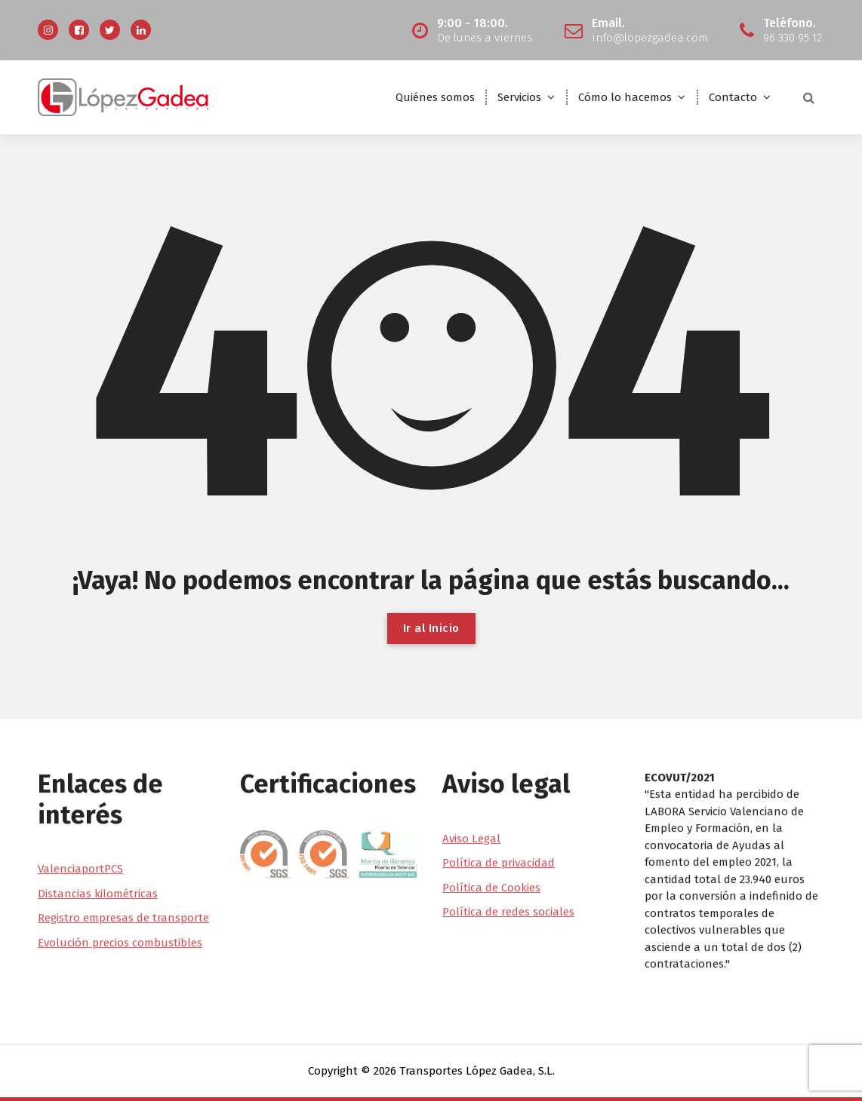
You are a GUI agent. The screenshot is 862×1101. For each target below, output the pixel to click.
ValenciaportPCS (80, 802)
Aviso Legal (471, 771)
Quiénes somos (435, 97)
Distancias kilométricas (98, 827)
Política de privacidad (498, 796)
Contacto (733, 97)
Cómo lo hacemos (625, 97)
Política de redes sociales (508, 845)
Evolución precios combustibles (120, 876)
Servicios (519, 97)
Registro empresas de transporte (123, 851)
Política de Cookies (491, 820)
